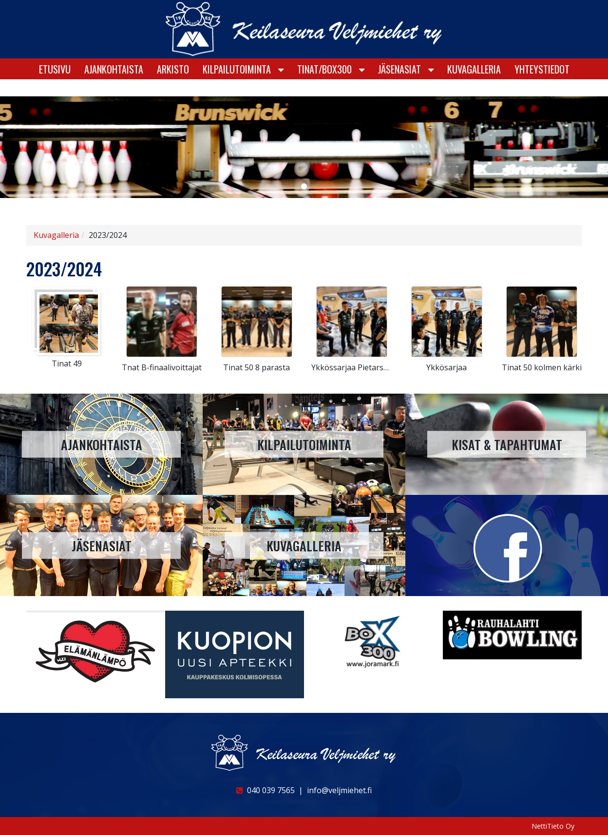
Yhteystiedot (542, 86)
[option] (95, 651)
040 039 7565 (265, 790)
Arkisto (173, 86)
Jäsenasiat (399, 86)
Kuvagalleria (474, 86)
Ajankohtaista (113, 86)
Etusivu (55, 86)
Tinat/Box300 (324, 86)
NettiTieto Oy (553, 826)
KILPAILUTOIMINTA (237, 86)
